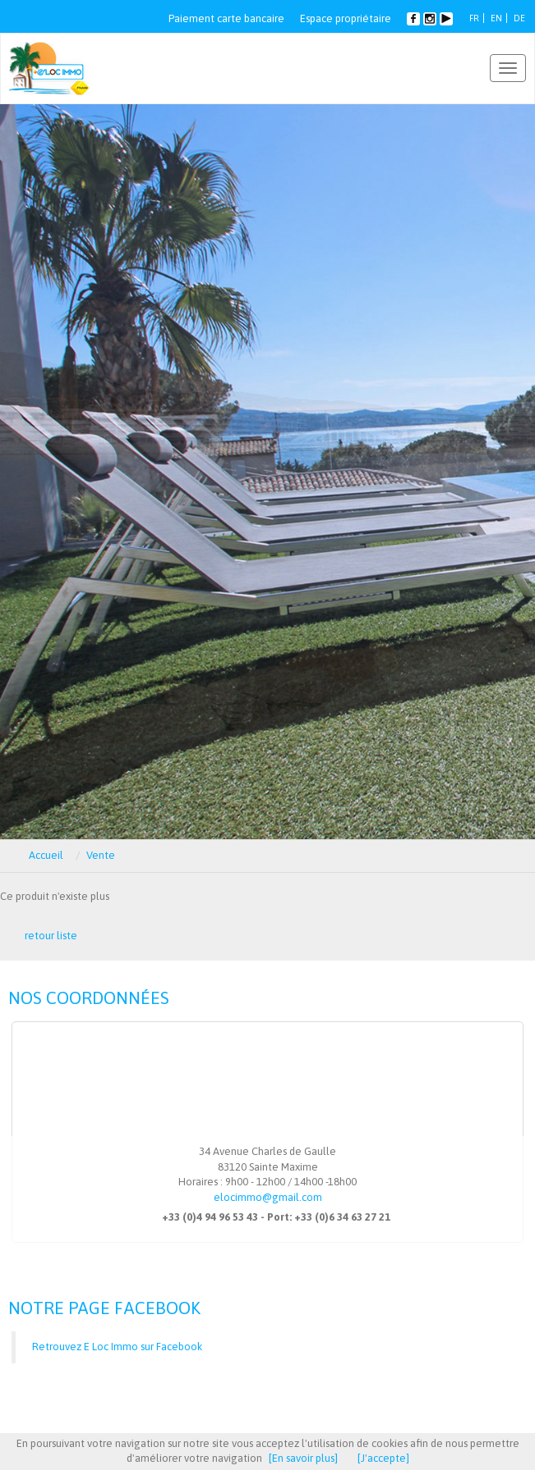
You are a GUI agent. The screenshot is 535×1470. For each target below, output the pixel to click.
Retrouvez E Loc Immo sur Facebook (117, 1346)
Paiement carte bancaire (226, 18)
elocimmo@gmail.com (268, 1197)
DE (519, 18)
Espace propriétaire (345, 18)
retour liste (51, 935)
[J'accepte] (383, 1458)
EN (496, 18)
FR (474, 18)
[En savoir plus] (303, 1458)
